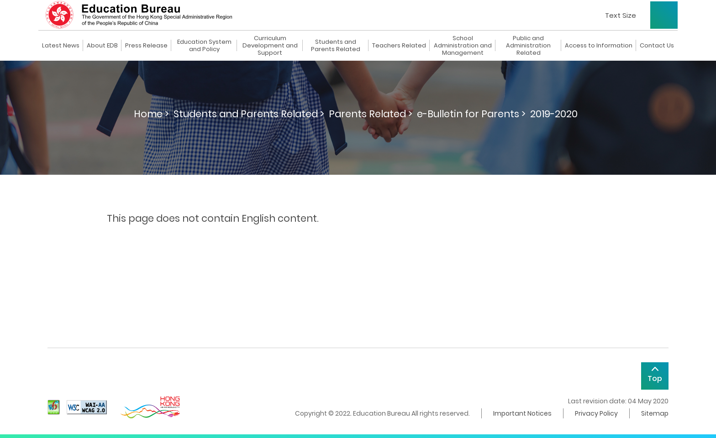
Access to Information (598, 45)
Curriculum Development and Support (270, 46)
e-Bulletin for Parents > (471, 113)
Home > (151, 113)
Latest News (60, 45)
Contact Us (657, 45)
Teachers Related (399, 45)
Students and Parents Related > (249, 113)
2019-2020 (554, 113)
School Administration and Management (463, 46)
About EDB (102, 45)
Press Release (146, 45)
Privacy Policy (596, 413)
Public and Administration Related (528, 46)
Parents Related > (370, 113)
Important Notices (522, 413)
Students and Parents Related (335, 45)
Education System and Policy (204, 45)
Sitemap (655, 413)
